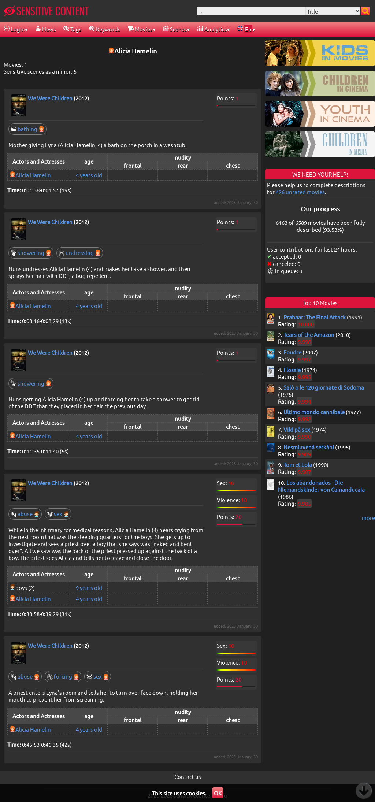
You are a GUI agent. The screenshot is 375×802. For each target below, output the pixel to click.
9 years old (89, 587)
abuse (25, 513)
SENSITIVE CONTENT (46, 11)
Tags (72, 29)
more (368, 517)
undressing (80, 252)
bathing (27, 128)
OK (218, 793)
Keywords (104, 29)
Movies (140, 29)
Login (14, 29)
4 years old (89, 174)
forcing (63, 676)
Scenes (175, 29)
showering (31, 252)
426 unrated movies (300, 191)
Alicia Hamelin (33, 174)
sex (58, 513)
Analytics (212, 29)
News (45, 29)
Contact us (187, 776)
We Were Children (50, 97)
